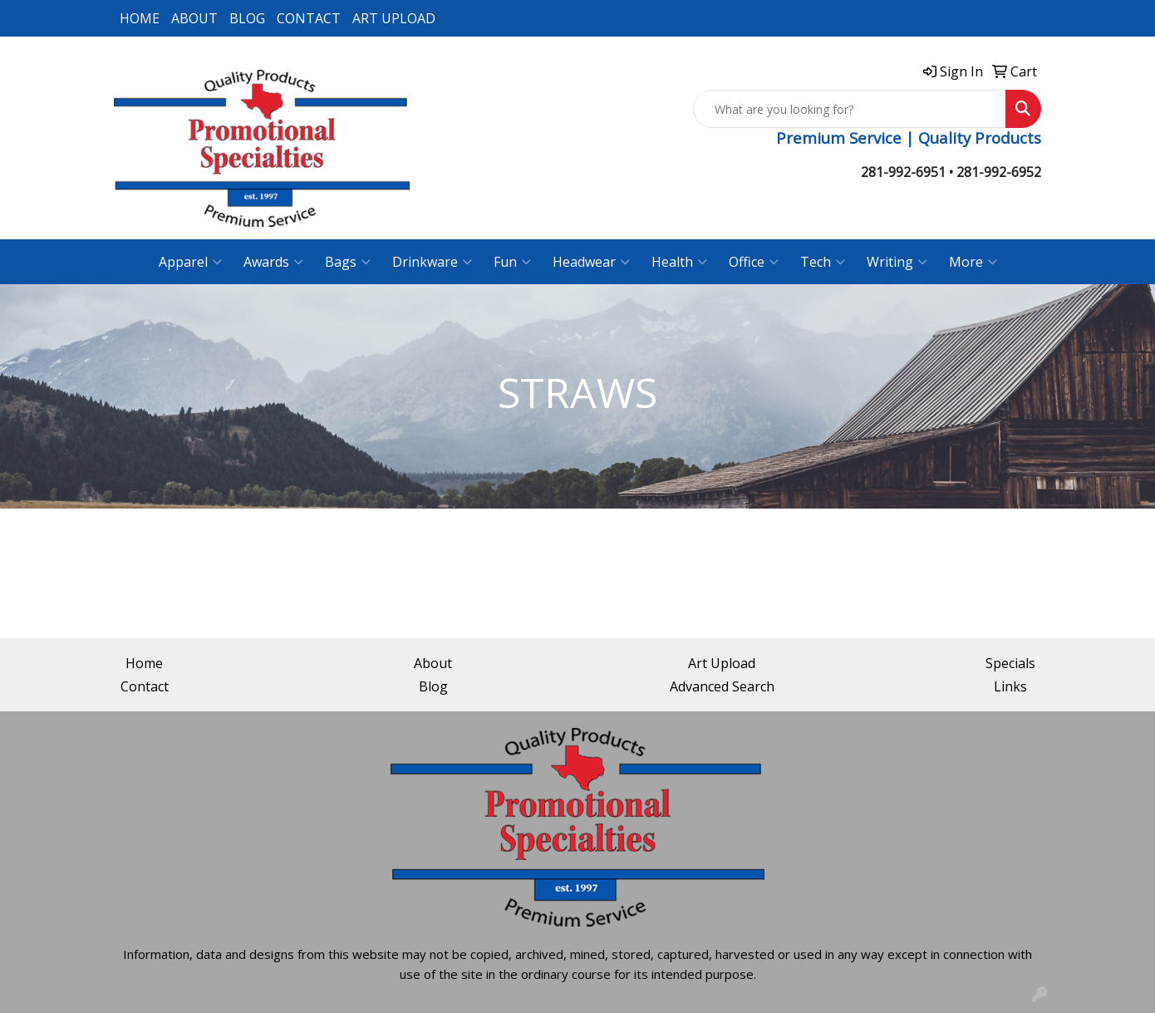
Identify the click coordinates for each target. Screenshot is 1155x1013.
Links (1010, 686)
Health (679, 262)
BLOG (247, 18)
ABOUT (194, 18)
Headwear (591, 262)
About (433, 663)
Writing (897, 262)
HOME (140, 18)
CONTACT (309, 18)
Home (144, 663)
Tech (822, 262)
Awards (273, 262)
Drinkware (432, 262)
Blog (433, 686)
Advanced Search (722, 686)
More (973, 262)
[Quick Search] (849, 109)
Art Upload (721, 663)
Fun (512, 262)
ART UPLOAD (393, 18)
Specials (1010, 663)
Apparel (190, 262)
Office (754, 262)
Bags (348, 262)
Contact (144, 686)
